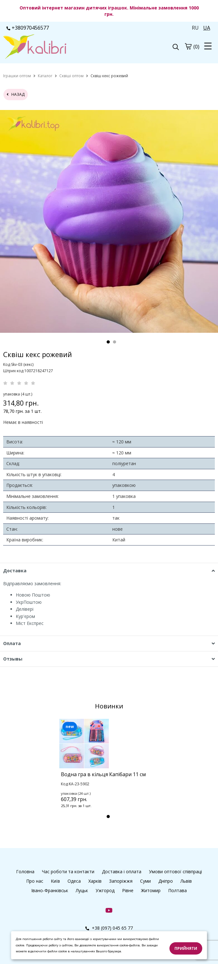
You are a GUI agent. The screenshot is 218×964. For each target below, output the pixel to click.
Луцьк (82, 890)
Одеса (74, 881)
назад (16, 94)
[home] (17, 75)
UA (206, 27)
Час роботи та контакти (68, 872)
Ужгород (105, 890)
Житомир (151, 890)
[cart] (188, 46)
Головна (25, 872)
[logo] (56, 47)
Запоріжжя (121, 881)
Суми (145, 881)
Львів (186, 881)
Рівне (127, 890)
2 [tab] (114, 341)
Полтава (177, 890)
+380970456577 (27, 27)
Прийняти (185, 948)
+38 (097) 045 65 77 (109, 928)
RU (195, 27)
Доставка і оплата (121, 872)
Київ (55, 881)
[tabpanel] (109, 771)
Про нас (34, 881)
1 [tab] (108, 341)
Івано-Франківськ (49, 890)
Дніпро (165, 881)
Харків (95, 881)
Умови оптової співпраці (175, 872)
